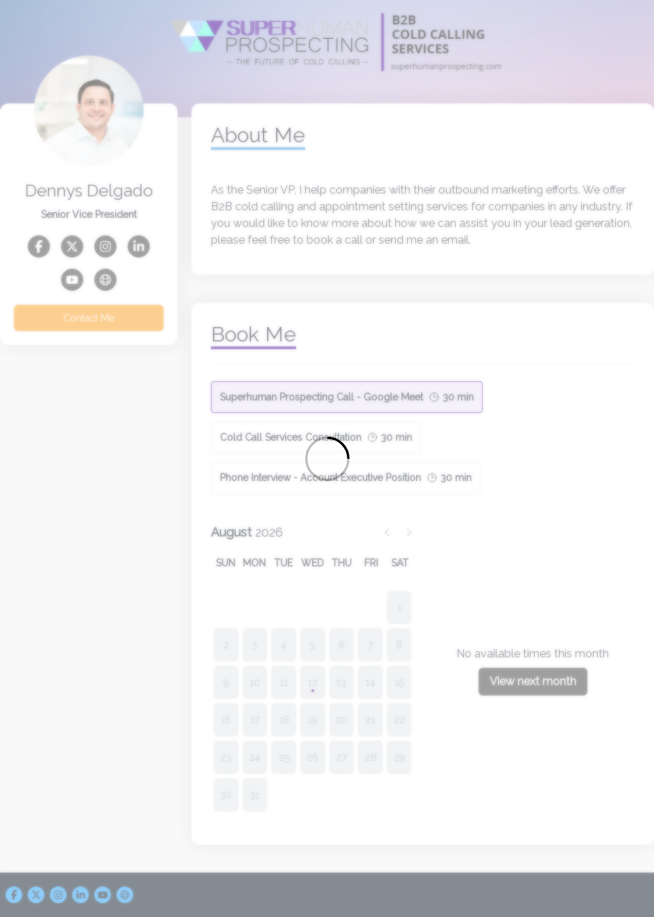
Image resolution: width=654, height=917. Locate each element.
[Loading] (327, 458)
